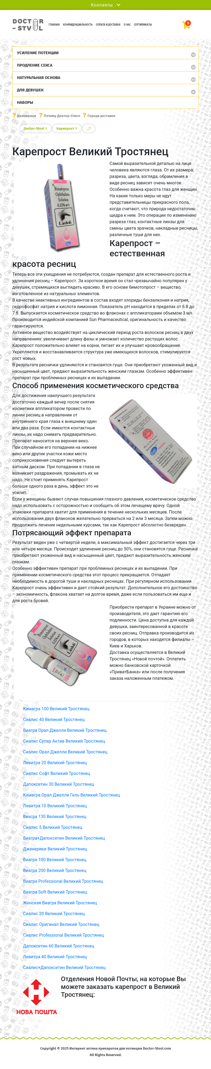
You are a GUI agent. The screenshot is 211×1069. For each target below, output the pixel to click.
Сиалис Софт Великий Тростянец (56, 773)
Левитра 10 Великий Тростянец (55, 805)
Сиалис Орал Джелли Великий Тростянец (65, 751)
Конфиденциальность (78, 24)
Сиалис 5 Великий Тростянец (52, 827)
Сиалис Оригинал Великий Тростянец (61, 924)
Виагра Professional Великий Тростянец (63, 881)
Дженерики (26, 116)
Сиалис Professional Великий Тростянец (63, 935)
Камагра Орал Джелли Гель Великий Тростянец (71, 795)
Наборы (25, 102)
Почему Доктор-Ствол (62, 116)
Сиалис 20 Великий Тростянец (54, 913)
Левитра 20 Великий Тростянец (55, 762)
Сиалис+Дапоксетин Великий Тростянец (64, 967)
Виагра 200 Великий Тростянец (54, 870)
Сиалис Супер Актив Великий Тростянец (64, 741)
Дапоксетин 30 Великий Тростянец (58, 784)
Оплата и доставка (108, 24)
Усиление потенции (38, 52)
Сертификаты (143, 24)
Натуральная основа (38, 77)
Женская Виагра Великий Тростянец (60, 902)
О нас (127, 24)
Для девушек (30, 90)
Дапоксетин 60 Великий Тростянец (58, 946)
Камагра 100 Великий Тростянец (56, 708)
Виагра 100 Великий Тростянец (54, 859)
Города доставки (101, 116)
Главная (54, 24)
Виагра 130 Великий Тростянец (54, 816)
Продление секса (34, 65)
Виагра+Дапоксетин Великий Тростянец (64, 838)
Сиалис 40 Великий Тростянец (54, 719)
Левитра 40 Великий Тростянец (55, 956)
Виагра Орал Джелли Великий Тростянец (65, 730)
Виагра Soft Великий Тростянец (55, 892)
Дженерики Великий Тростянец (55, 848)
